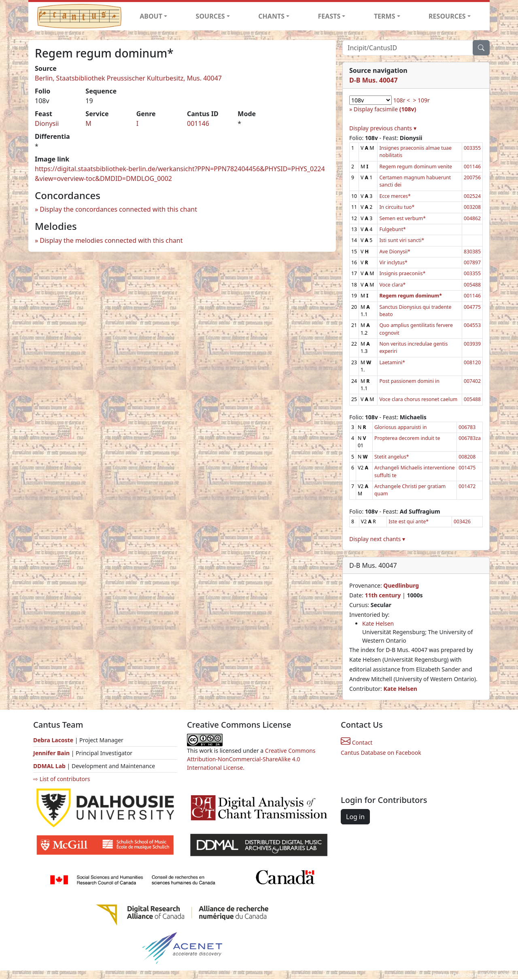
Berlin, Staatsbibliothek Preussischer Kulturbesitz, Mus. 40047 (128, 78)
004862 (472, 218)
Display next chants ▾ (377, 539)
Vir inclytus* (393, 262)
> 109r (421, 100)
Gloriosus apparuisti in (400, 427)
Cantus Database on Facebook (381, 752)
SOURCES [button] (210, 16)
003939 (472, 343)
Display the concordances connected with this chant (118, 209)
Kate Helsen (378, 623)
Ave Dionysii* (394, 251)
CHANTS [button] (271, 16)
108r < (401, 100)
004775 (472, 307)
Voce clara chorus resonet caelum (418, 399)
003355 (472, 147)
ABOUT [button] (151, 16)
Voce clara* (392, 284)
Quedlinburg (401, 585)
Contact (356, 742)
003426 (462, 521)
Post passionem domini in (409, 381)
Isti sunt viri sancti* (401, 240)
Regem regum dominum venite (415, 166)
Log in (355, 816)
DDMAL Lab (49, 766)
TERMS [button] (384, 16)
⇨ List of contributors (61, 779)
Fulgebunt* (392, 229)
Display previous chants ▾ (382, 128)
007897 (472, 262)
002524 (472, 196)
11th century (383, 595)
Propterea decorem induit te (407, 438)
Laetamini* (392, 362)
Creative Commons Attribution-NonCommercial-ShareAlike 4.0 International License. (251, 759)
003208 (472, 207)
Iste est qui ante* (408, 521)
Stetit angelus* (391, 456)
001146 (198, 123)
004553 (472, 325)
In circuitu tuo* (396, 207)
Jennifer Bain (52, 753)
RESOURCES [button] (447, 16)
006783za (470, 438)
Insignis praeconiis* (402, 273)
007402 (472, 381)
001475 (467, 467)
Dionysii (47, 123)
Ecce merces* (394, 196)
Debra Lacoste (53, 740)
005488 (472, 284)
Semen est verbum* (402, 218)
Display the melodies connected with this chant (111, 240)
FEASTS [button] (329, 16)
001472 (467, 486)
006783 (467, 427)
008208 (467, 456)
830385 (472, 251)
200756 (472, 177)
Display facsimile (385, 109)
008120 (472, 362)
